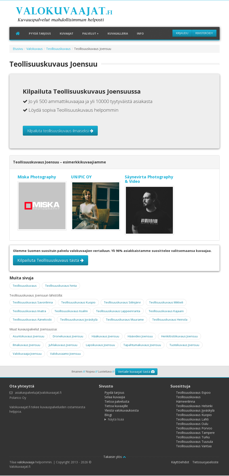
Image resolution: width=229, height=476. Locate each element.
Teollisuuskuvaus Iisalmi (71, 311)
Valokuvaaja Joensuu (27, 354)
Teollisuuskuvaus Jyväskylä (79, 320)
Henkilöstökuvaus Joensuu (179, 337)
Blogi (108, 415)
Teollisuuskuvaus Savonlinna (33, 303)
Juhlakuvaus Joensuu (63, 345)
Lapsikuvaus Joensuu (100, 345)
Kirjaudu (182, 33)
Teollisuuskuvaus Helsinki (194, 406)
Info (140, 34)
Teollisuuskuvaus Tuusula (194, 442)
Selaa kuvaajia (114, 397)
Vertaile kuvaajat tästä (136, 372)
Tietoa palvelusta (116, 402)
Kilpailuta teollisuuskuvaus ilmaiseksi (60, 131)
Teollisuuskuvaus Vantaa (194, 446)
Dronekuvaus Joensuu (68, 337)
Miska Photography (36, 177)
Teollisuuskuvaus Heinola (169, 320)
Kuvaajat (66, 34)
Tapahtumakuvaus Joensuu (142, 345)
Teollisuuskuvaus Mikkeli (166, 303)
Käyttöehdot (180, 462)
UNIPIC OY (81, 177)
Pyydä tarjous (40, 34)
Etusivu (18, 49)
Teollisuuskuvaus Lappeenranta (118, 311)
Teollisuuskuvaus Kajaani (166, 311)
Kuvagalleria (118, 34)
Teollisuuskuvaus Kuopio (78, 303)
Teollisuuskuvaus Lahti (192, 420)
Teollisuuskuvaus (58, 49)
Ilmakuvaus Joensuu (26, 345)
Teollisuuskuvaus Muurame (125, 320)
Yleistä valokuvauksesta (121, 411)
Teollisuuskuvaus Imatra (29, 311)
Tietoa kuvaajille (116, 406)
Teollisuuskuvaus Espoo (193, 393)
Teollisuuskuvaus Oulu (192, 424)
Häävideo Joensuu (140, 337)
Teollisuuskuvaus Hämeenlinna (188, 399)
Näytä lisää (116, 420)
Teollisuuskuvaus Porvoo (194, 429)
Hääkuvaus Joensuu (105, 337)
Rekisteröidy (204, 33)
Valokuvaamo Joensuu (65, 354)
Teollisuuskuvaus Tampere (195, 433)
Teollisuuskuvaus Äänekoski (32, 320)
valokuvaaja (25, 462)
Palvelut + (90, 34)
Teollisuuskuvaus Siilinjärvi (122, 303)
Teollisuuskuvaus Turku (193, 437)
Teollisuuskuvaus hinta (61, 286)
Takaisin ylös (114, 457)
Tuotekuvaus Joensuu (184, 345)
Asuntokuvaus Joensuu (28, 337)
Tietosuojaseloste (205, 462)
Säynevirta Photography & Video (149, 179)
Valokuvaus (34, 49)
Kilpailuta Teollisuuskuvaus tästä (50, 260)
